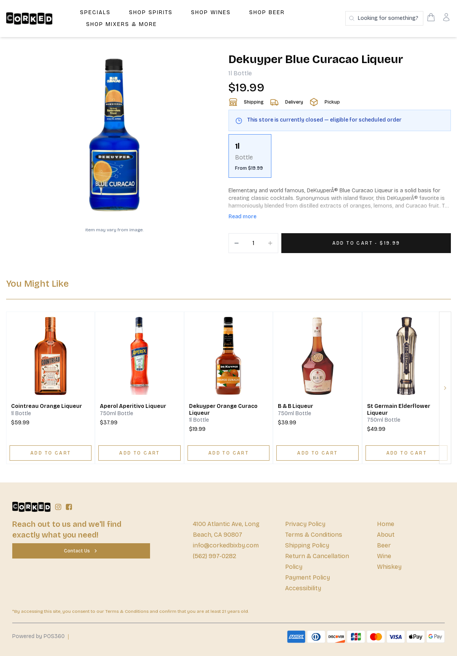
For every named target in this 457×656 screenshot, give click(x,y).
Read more (242, 216)
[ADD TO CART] (50, 453)
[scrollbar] (339, 159)
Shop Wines (211, 12)
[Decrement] (236, 243)
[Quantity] (253, 243)
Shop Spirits (151, 12)
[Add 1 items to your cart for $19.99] (366, 243)
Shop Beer (267, 12)
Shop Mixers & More (121, 24)
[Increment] (270, 243)
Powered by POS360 (38, 636)
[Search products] (384, 18)
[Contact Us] (81, 551)
